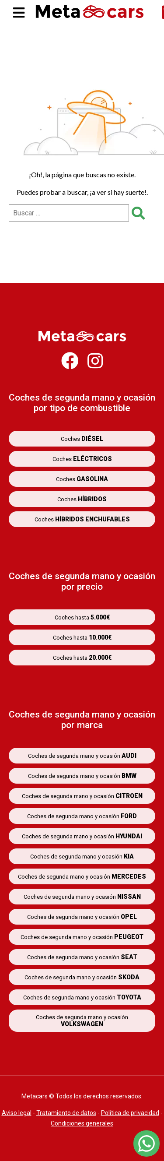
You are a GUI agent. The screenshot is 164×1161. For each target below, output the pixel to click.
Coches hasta (82, 617)
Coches (82, 438)
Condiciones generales (82, 1123)
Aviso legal (16, 1112)
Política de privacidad (130, 1112)
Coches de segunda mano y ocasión (82, 755)
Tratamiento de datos (66, 1112)
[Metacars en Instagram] (95, 365)
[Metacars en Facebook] (70, 365)
